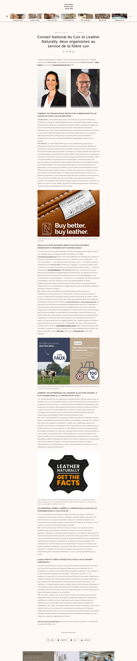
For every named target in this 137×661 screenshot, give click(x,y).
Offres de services (61, 32)
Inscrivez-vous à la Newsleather (48, 621)
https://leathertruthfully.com (47, 257)
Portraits (80, 32)
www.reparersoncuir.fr (88, 302)
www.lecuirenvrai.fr (72, 302)
